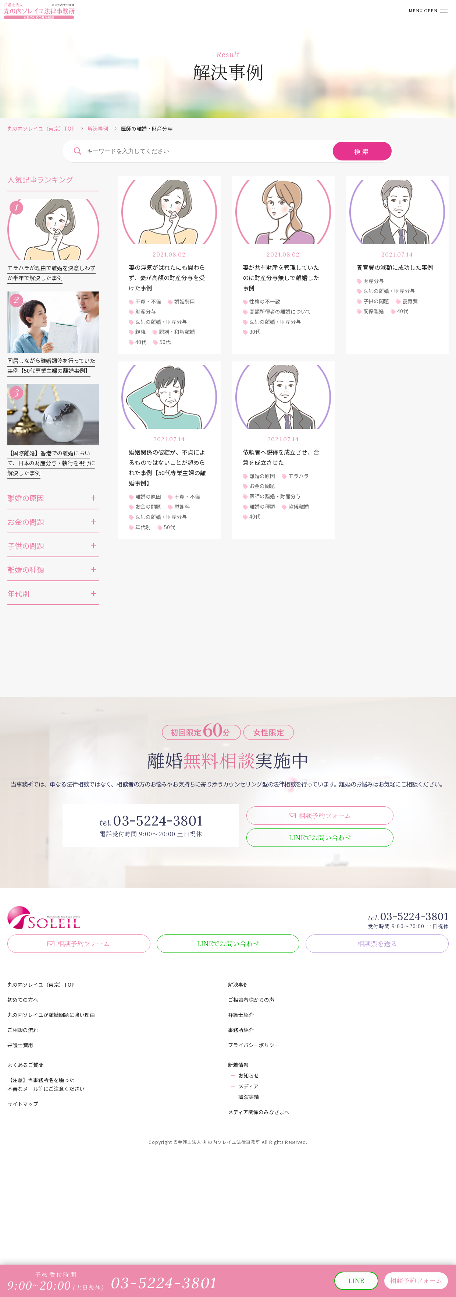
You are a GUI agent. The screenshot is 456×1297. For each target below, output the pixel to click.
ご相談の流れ (22, 1145)
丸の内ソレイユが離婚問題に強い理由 (51, 1130)
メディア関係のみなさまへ (258, 1227)
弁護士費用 (20, 1160)
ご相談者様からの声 (251, 1114)
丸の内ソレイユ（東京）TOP (41, 128)
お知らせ (248, 1190)
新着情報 (238, 1180)
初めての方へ (22, 1114)
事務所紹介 (241, 1145)
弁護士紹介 (241, 1130)
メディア (248, 1201)
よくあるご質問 (25, 1180)
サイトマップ (22, 1219)
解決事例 (98, 128)
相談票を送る (377, 1058)
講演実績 (248, 1212)
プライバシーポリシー (253, 1160)
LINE (320, 952)
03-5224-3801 (414, 1031)
